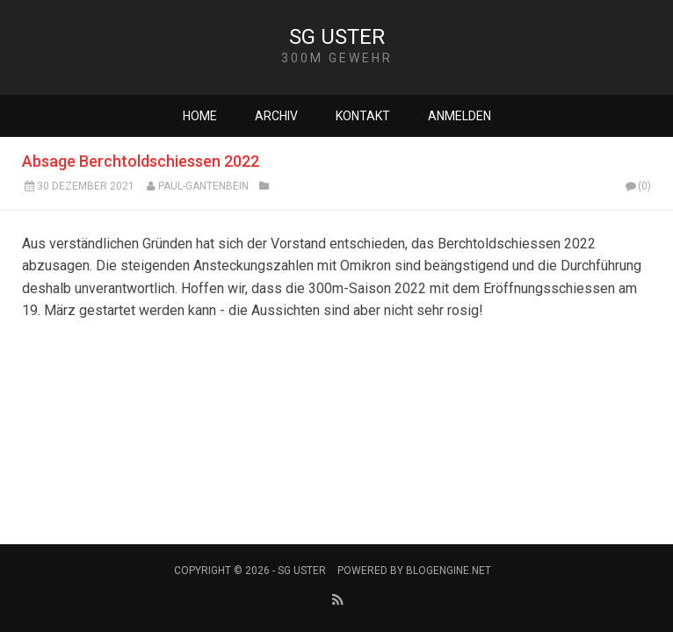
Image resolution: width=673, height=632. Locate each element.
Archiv (276, 116)
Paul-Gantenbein (203, 186)
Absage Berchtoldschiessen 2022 (140, 161)
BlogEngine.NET (448, 570)
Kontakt (363, 116)
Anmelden (459, 116)
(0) (637, 186)
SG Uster (337, 37)
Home (200, 116)
